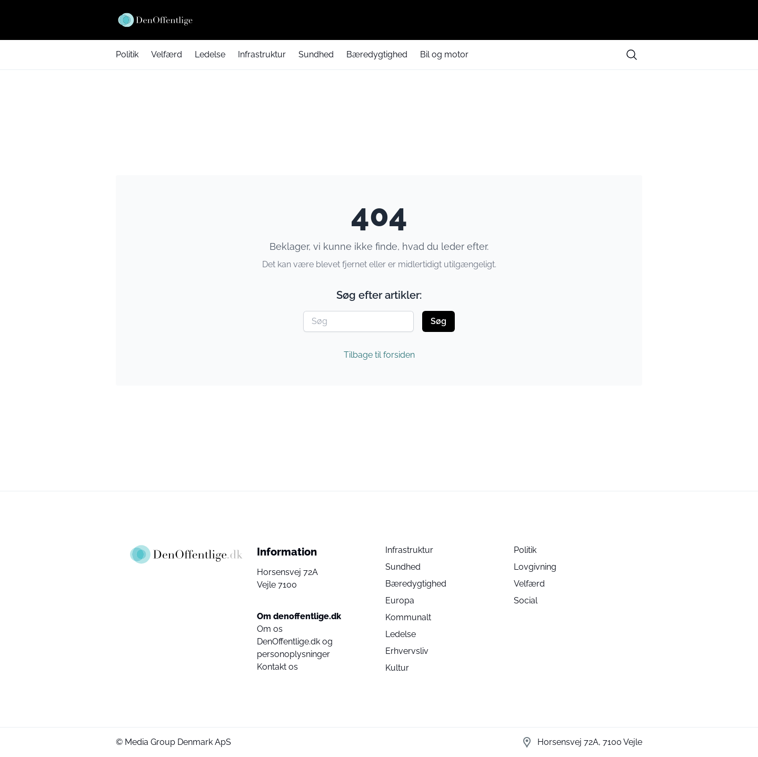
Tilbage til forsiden (379, 355)
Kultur (397, 668)
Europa (399, 600)
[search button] (631, 54)
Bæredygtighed (376, 54)
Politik (127, 54)
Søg (438, 321)
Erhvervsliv (406, 651)
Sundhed (316, 54)
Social (525, 600)
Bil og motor (444, 54)
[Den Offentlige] (379, 20)
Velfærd (166, 54)
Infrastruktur (262, 54)
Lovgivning (535, 567)
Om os (270, 629)
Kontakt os (277, 667)
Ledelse (210, 54)
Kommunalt (408, 617)
